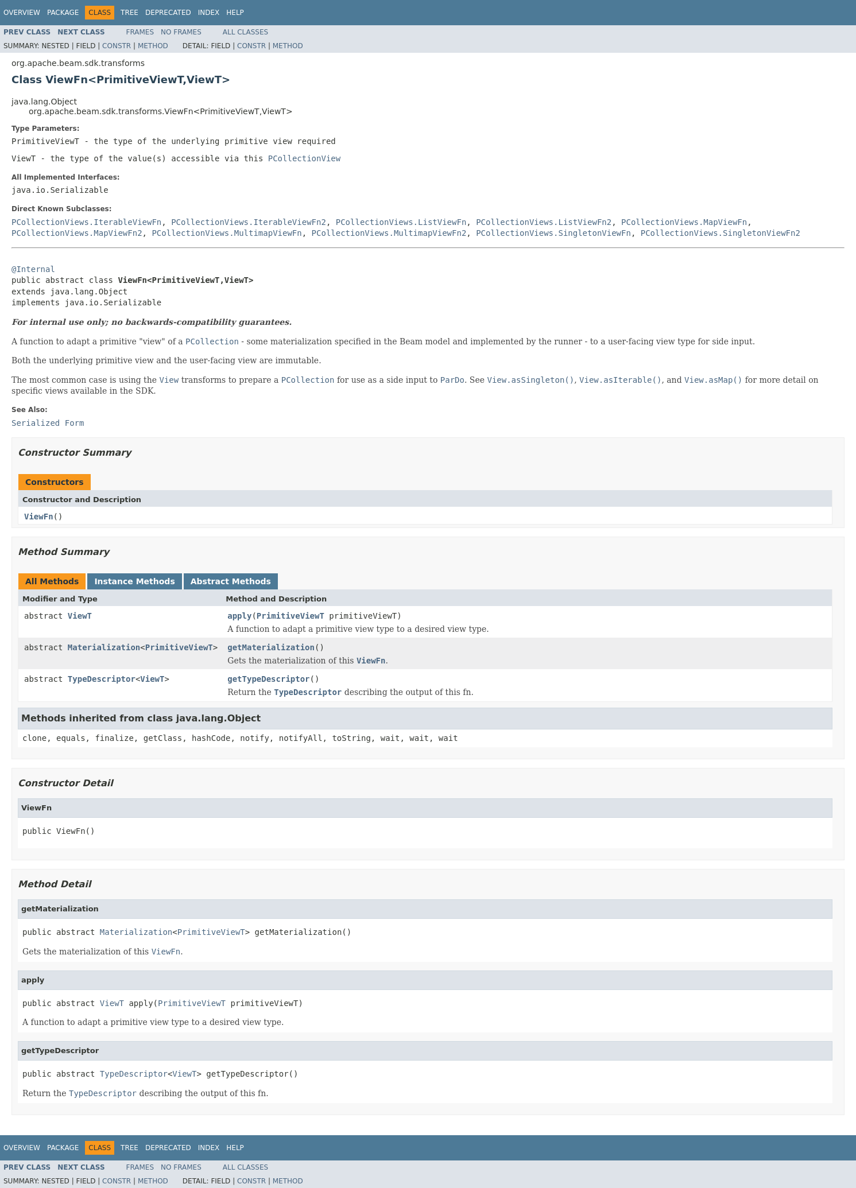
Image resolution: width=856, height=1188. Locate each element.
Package (63, 13)
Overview (21, 13)
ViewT (80, 615)
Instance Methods (134, 581)
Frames (140, 32)
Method (153, 46)
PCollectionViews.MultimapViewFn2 (389, 233)
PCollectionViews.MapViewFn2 (76, 233)
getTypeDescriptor (268, 679)
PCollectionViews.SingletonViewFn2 (720, 233)
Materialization (104, 647)
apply (239, 615)
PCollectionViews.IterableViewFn (86, 222)
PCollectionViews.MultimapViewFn (226, 233)
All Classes (245, 32)
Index (209, 13)
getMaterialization (271, 647)
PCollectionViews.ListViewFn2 (543, 222)
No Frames (181, 32)
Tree (129, 13)
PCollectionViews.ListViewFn (401, 222)
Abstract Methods (231, 581)
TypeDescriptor (101, 679)
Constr (116, 46)
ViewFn (38, 516)
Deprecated (168, 13)
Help (235, 13)
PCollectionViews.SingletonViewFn (553, 233)
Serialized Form (47, 423)
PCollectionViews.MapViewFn (684, 222)
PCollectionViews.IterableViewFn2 (248, 222)
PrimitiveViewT (290, 615)
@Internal (33, 269)
